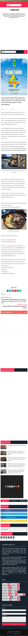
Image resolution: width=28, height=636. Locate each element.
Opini (13, 592)
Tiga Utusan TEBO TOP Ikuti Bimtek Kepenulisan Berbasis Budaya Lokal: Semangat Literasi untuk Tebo (16, 472)
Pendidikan (5, 594)
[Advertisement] (14, 35)
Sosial (15, 597)
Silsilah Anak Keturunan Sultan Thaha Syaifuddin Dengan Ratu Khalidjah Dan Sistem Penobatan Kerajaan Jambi (16, 465)
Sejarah (20, 594)
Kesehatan (14, 589)
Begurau (5, 584)
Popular (14, 501)
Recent (5, 501)
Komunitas (5, 592)
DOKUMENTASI (13, 584)
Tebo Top (14, 599)
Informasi (15, 109)
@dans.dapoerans (12, 242)
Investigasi (5, 589)
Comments (22, 501)
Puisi (13, 594)
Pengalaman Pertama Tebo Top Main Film (17, 445)
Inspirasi (14, 587)
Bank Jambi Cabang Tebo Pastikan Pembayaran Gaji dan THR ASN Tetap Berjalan (16, 453)
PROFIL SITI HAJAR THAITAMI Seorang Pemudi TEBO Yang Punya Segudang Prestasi (17, 459)
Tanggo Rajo (5, 599)
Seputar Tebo (6, 597)
